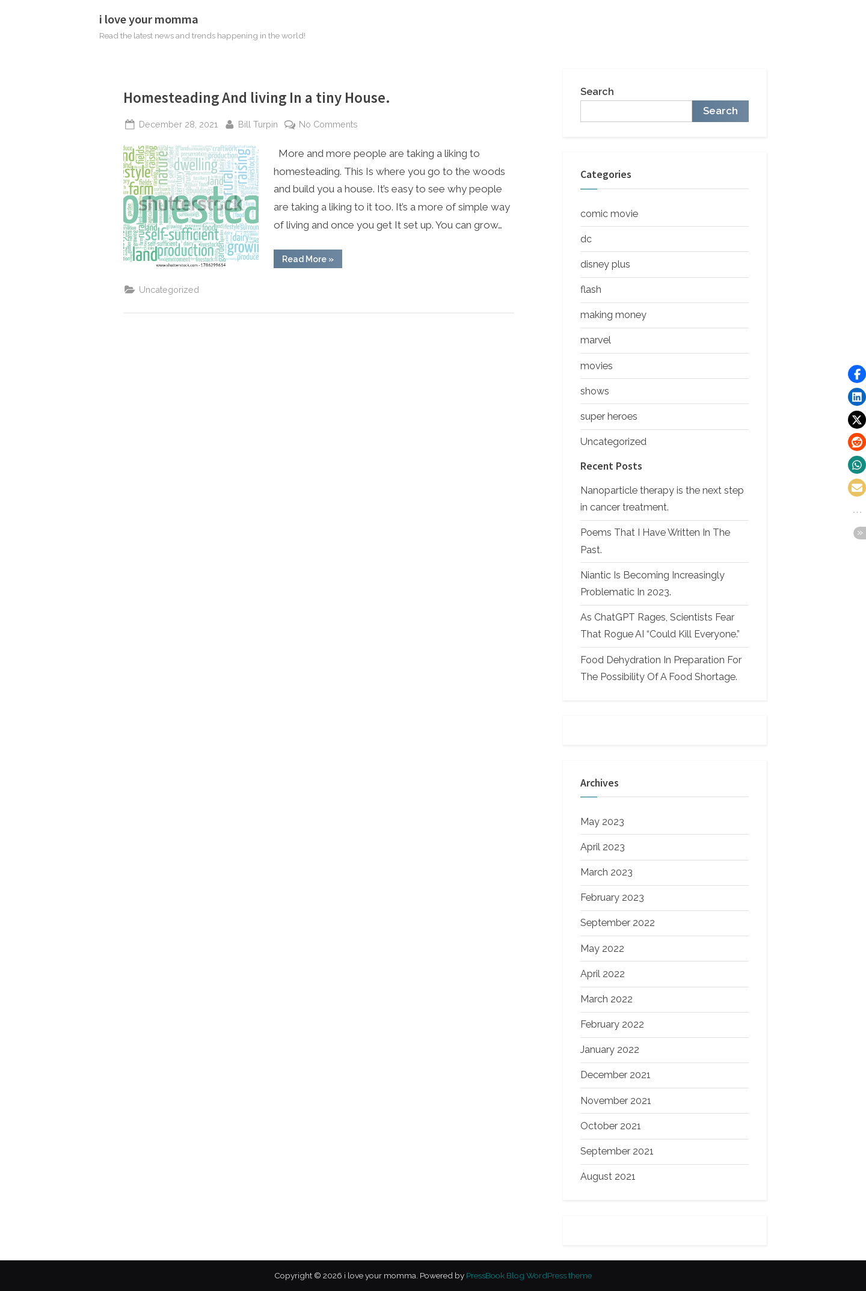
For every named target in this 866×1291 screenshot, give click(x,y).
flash (590, 289)
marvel (595, 340)
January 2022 (609, 1049)
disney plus (605, 264)
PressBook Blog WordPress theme (529, 1275)
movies (596, 366)
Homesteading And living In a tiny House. (256, 97)
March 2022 (606, 999)
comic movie (609, 213)
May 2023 (602, 821)
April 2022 (602, 974)
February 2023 (612, 897)
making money (613, 314)
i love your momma (148, 19)
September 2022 (617, 922)
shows (594, 391)
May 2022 (602, 948)
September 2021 (617, 1151)
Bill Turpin (258, 123)
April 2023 (602, 847)
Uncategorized (169, 289)
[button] (857, 374)
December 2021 (615, 1075)
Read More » (312, 261)
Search (597, 91)
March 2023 (606, 872)
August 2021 (608, 1176)
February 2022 (612, 1024)
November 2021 (615, 1100)
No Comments (328, 124)
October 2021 (610, 1126)
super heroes (608, 416)
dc (586, 239)
